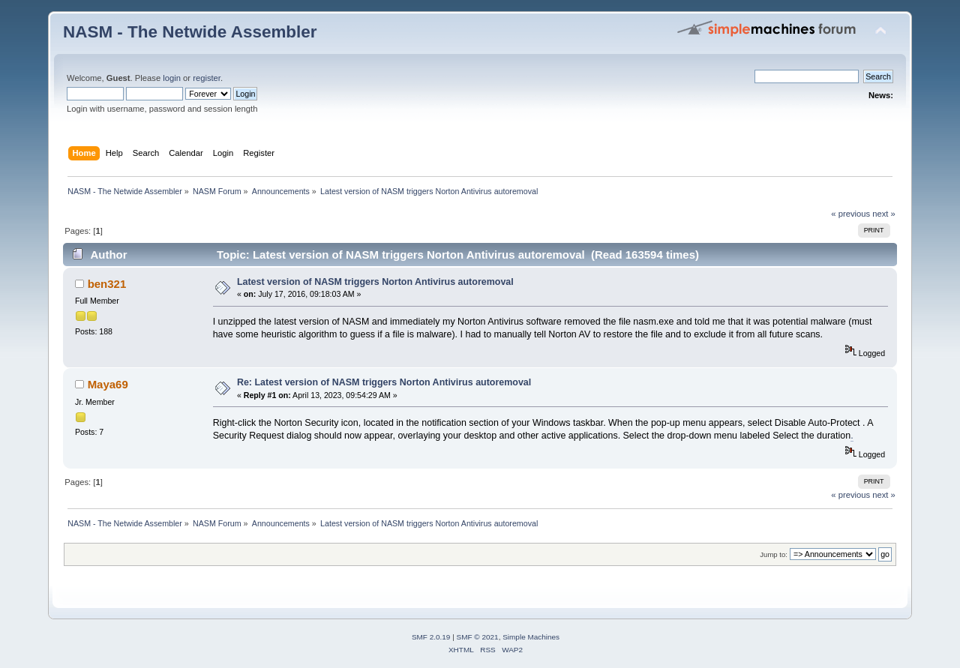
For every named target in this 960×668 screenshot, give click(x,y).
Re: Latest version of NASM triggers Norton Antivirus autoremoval (384, 382)
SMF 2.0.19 (431, 637)
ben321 (107, 283)
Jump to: (774, 554)
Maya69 (108, 384)
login (172, 77)
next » (884, 213)
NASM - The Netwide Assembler (190, 31)
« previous (850, 213)
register (206, 77)
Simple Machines (531, 637)
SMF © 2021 (478, 637)
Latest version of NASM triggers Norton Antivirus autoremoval (375, 282)
